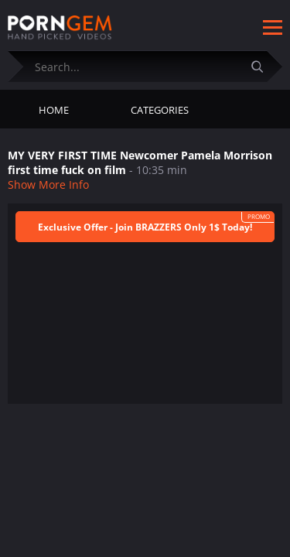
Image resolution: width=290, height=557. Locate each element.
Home (54, 110)
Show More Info (48, 184)
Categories (160, 110)
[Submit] (263, 66)
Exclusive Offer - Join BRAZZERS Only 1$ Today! (145, 227)
